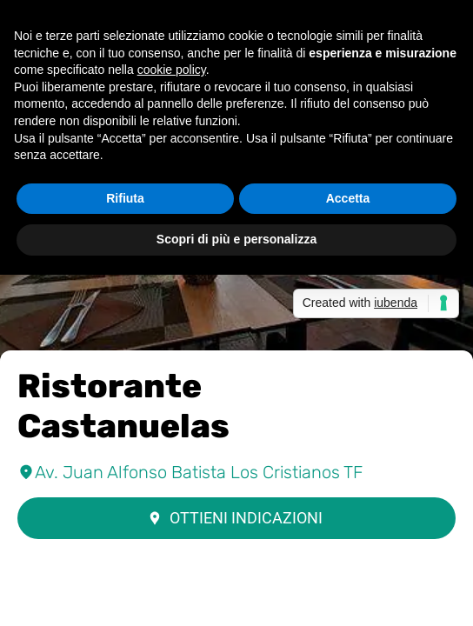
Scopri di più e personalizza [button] (236, 239)
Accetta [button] (348, 198)
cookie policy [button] (171, 70)
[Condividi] (236, 605)
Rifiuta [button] (125, 198)
